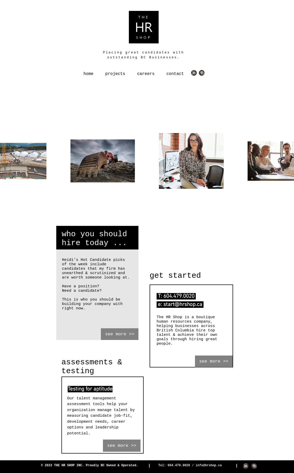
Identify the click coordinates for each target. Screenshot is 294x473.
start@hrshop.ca (182, 304)
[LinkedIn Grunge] (194, 73)
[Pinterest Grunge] (202, 73)
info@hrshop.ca (209, 465)
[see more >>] (119, 334)
